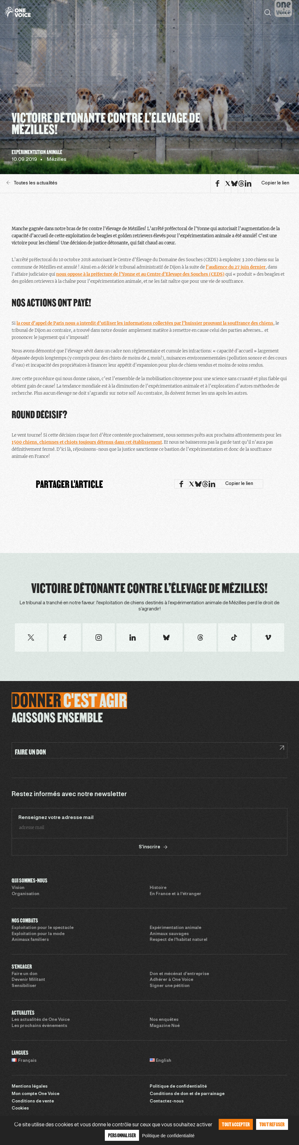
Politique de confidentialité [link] (168, 1135)
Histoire (158, 888)
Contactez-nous (167, 1101)
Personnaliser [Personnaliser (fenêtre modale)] (122, 1135)
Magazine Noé (165, 1026)
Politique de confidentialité (178, 1087)
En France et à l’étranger (175, 894)
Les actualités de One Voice (41, 1020)
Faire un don (24, 974)
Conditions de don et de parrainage (187, 1094)
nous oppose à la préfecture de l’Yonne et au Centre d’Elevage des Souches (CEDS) (140, 274)
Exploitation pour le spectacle (43, 928)
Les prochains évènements (39, 1026)
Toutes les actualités (31, 183)
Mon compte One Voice (35, 1094)
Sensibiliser (24, 986)
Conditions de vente (33, 1101)
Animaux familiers (30, 940)
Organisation (25, 894)
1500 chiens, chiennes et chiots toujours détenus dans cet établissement (87, 442)
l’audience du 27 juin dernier (235, 267)
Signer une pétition (170, 986)
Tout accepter (236, 1124)
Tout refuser (271, 1124)
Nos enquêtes (164, 1020)
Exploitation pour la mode (38, 934)
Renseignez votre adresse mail (56, 817)
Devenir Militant (28, 980)
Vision (18, 888)
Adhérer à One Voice (171, 980)
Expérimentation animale (175, 928)
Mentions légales (29, 1087)
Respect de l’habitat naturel (178, 940)
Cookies (20, 1108)
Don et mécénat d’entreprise (179, 974)
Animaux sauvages (169, 934)
